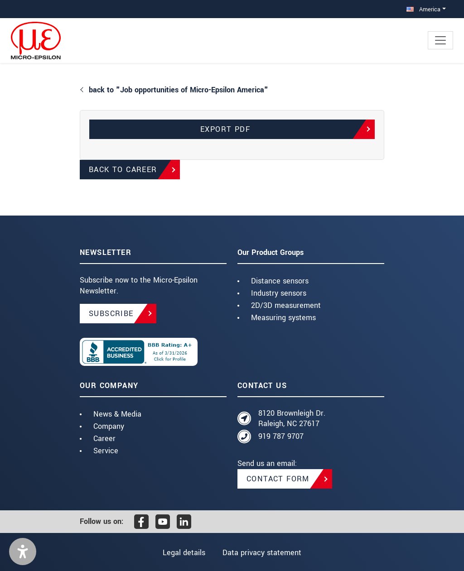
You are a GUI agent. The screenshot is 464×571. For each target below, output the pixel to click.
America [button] (423, 9)
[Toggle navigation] (440, 40)
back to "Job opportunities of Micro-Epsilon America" (178, 90)
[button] (22, 551)
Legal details (184, 552)
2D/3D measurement (286, 305)
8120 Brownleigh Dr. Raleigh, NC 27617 (291, 418)
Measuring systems (283, 317)
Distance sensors (280, 281)
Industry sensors (278, 293)
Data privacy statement (261, 552)
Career (104, 438)
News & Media (117, 414)
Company (108, 426)
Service (105, 451)
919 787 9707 (281, 436)
